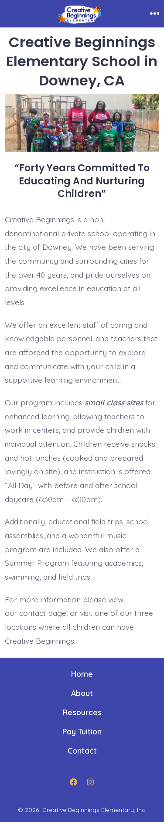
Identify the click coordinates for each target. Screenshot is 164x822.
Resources (82, 712)
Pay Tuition (82, 731)
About (82, 693)
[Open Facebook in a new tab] (73, 781)
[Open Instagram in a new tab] (90, 781)
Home (82, 674)
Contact (82, 750)
